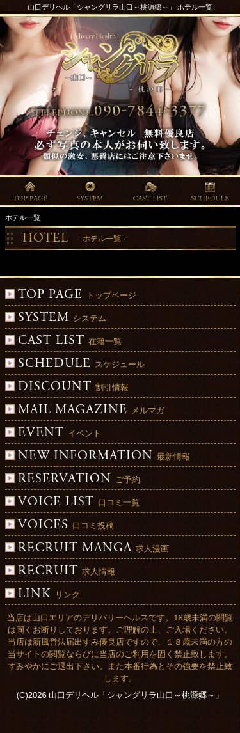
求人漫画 (87, 548)
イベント (53, 433)
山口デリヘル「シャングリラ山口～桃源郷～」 (136, 695)
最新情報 (97, 456)
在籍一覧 (63, 341)
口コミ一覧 (72, 502)
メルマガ (84, 410)
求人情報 (60, 571)
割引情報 (67, 387)
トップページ (70, 295)
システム (55, 318)
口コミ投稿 (59, 525)
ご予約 (72, 479)
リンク (42, 594)
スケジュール (75, 364)
